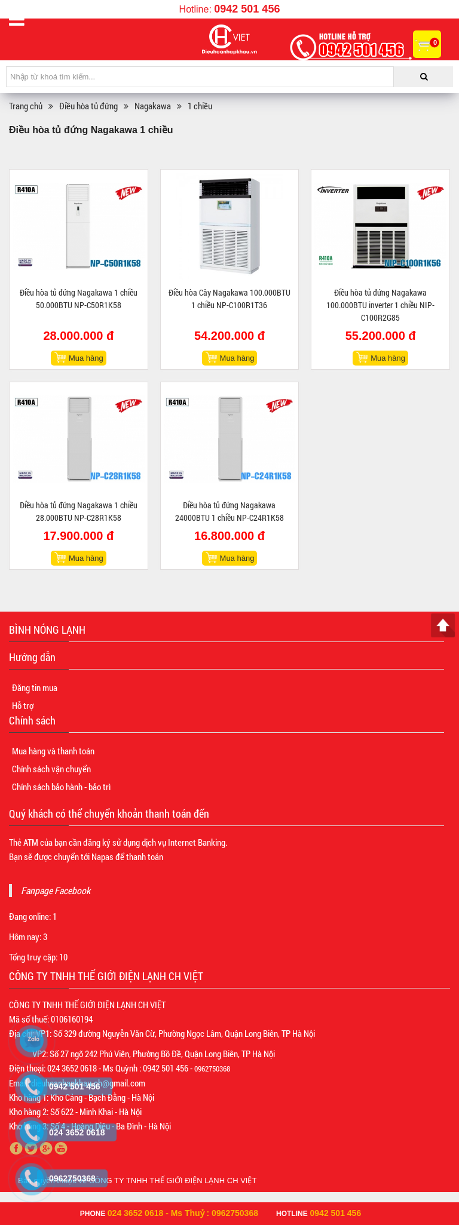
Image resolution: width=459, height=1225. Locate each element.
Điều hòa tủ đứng (88, 106)
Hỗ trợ (22, 705)
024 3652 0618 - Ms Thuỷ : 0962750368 (183, 1213)
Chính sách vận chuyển (51, 769)
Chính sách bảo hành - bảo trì (61, 787)
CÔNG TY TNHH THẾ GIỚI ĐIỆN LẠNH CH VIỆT (173, 1180)
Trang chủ (25, 106)
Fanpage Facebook (55, 890)
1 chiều (200, 106)
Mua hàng (86, 358)
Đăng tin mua (34, 687)
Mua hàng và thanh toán (53, 751)
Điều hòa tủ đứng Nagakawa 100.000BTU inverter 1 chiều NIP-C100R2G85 (380, 305)
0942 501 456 (247, 9)
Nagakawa (152, 106)
